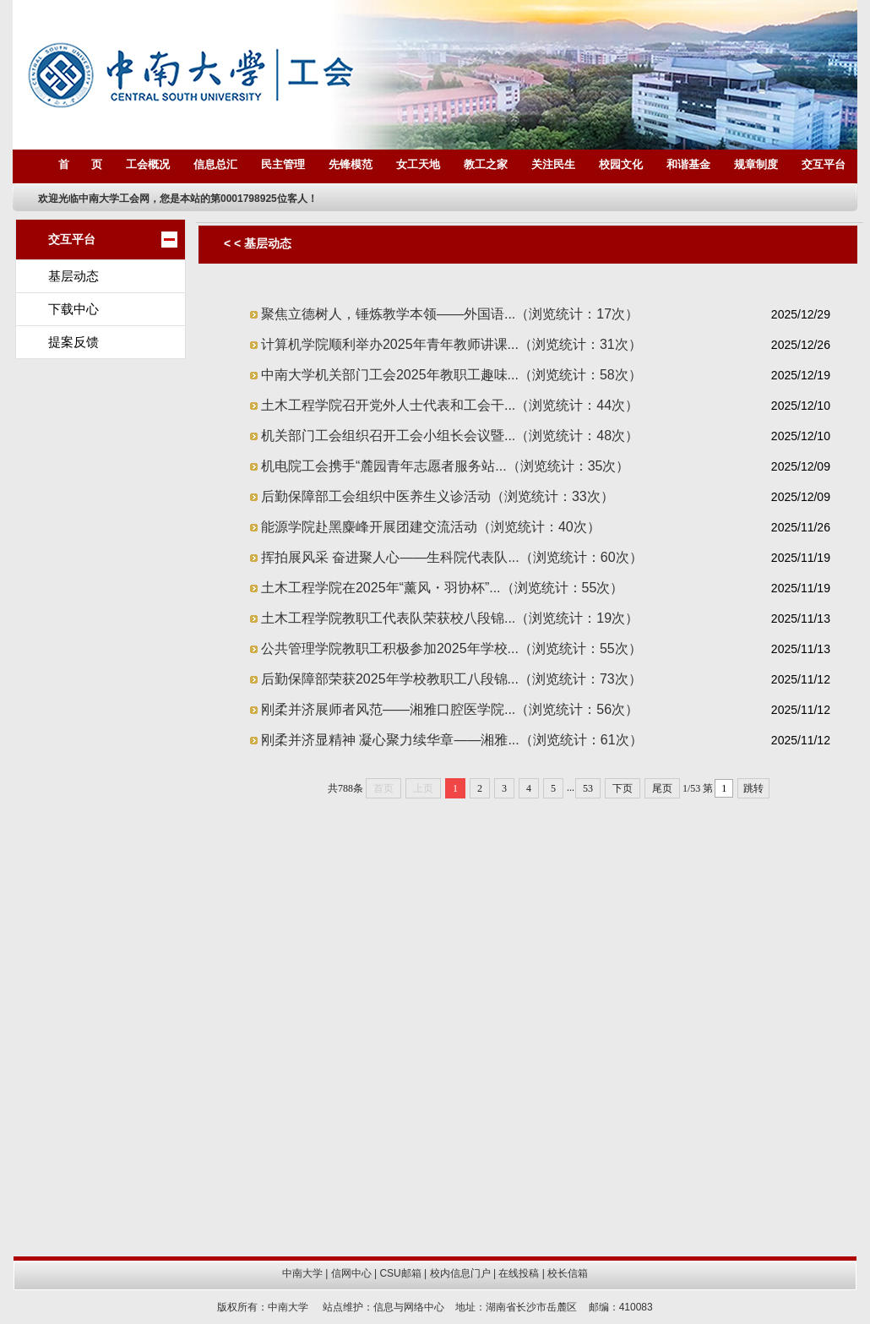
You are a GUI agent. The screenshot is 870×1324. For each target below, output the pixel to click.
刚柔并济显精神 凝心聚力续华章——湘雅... (452, 740)
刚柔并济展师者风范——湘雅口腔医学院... (450, 709)
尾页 (662, 788)
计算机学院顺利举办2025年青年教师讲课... (451, 344)
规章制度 (756, 164)
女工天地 (418, 164)
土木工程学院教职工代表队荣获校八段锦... (450, 618)
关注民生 (553, 164)
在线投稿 (518, 1273)
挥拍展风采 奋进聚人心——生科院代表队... (452, 557)
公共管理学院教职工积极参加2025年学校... (451, 648)
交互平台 (824, 164)
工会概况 (148, 164)
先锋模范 (350, 164)
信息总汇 (215, 164)
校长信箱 (567, 1273)
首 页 (80, 164)
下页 (622, 788)
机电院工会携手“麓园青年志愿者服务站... (445, 466)
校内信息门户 (460, 1273)
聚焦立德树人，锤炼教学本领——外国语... (450, 314)
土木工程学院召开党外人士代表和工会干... (450, 405)
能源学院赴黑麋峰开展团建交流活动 (431, 527)
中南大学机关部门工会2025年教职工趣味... (451, 375)
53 (588, 788)
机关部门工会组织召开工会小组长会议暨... (450, 435)
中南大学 (302, 1273)
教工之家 (486, 164)
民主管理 (283, 164)
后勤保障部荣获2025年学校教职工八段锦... (451, 679)
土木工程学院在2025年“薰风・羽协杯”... (442, 587)
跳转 (753, 788)
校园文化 (621, 164)
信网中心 (351, 1273)
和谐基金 (688, 164)
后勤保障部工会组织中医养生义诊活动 (437, 496)
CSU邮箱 (400, 1273)
